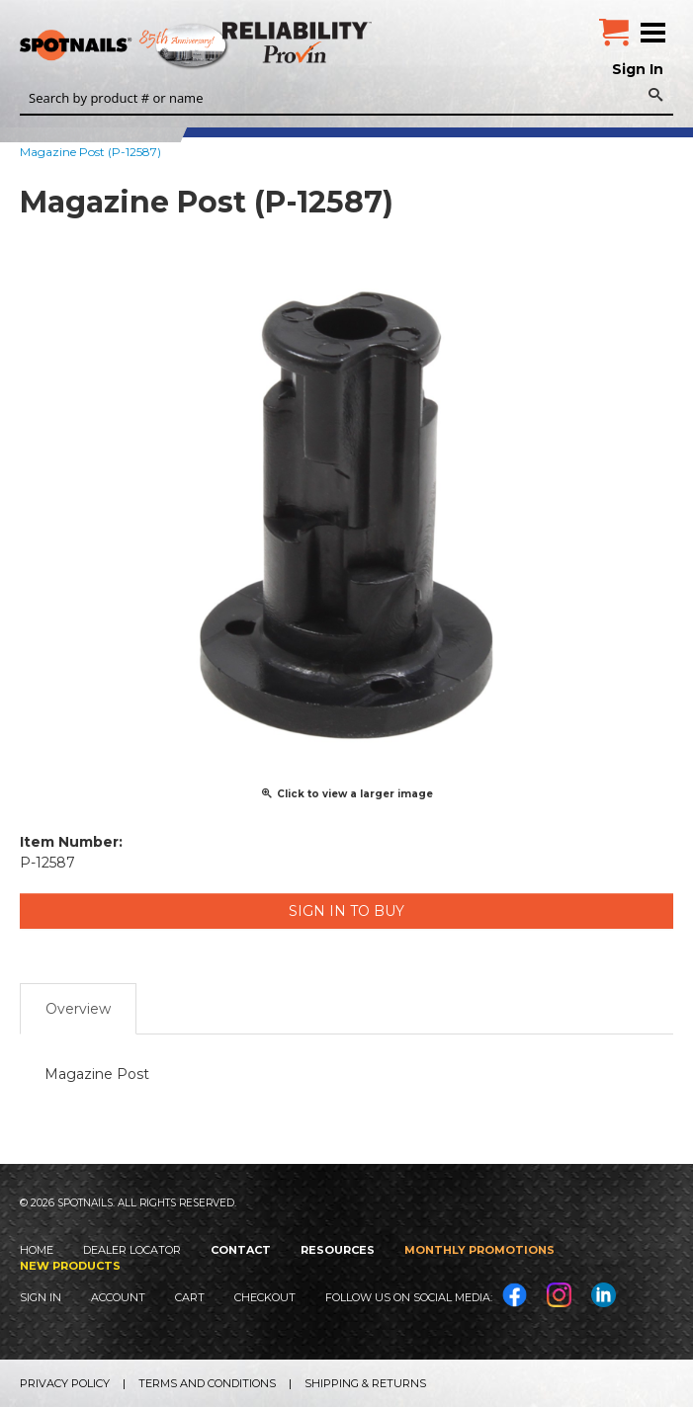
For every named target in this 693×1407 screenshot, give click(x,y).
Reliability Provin (299, 42)
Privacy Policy (65, 1383)
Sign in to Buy (346, 911)
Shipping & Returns (365, 1383)
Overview (78, 1009)
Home (36, 1250)
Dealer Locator (132, 1250)
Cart (190, 1297)
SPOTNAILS (148, 46)
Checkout (265, 1297)
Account (118, 1297)
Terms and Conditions (207, 1383)
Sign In (637, 69)
